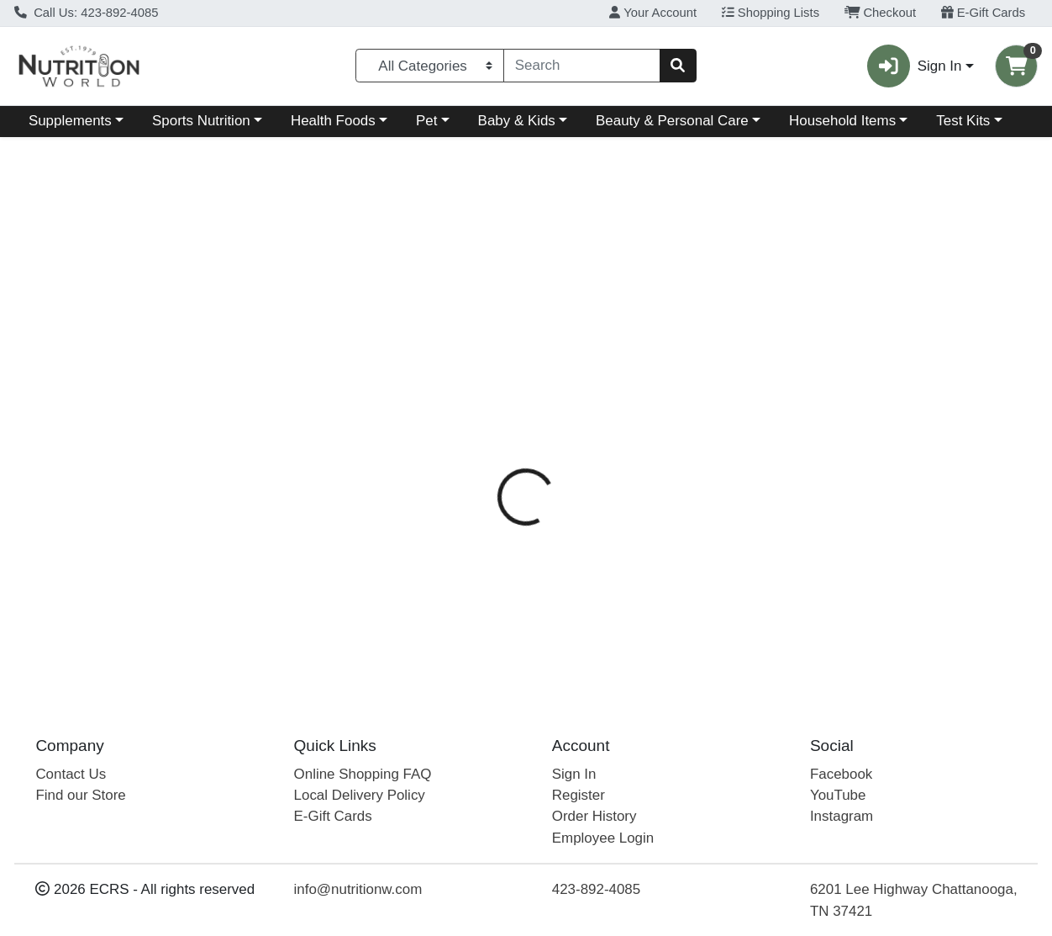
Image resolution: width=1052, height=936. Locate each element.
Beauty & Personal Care (672, 121)
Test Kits (963, 121)
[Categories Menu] (429, 65)
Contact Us (70, 774)
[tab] (487, 384)
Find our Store (80, 795)
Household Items (842, 121)
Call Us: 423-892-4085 (86, 12)
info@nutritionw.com (358, 889)
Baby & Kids (516, 121)
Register (578, 795)
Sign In (574, 774)
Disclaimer (660, 385)
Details (487, 385)
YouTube (838, 795)
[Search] (581, 65)
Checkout (880, 12)
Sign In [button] (914, 66)
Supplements (70, 121)
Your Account (653, 12)
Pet (426, 121)
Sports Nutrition (201, 121)
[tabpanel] (745, 541)
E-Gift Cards (983, 12)
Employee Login (603, 838)
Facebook (841, 774)
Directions (567, 385)
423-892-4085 (596, 889)
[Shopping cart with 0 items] (1016, 66)
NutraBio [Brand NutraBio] (642, 451)
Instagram (841, 816)
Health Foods (333, 121)
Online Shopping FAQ (363, 774)
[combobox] (581, 65)
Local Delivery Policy (359, 795)
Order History (594, 816)
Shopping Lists (770, 12)
